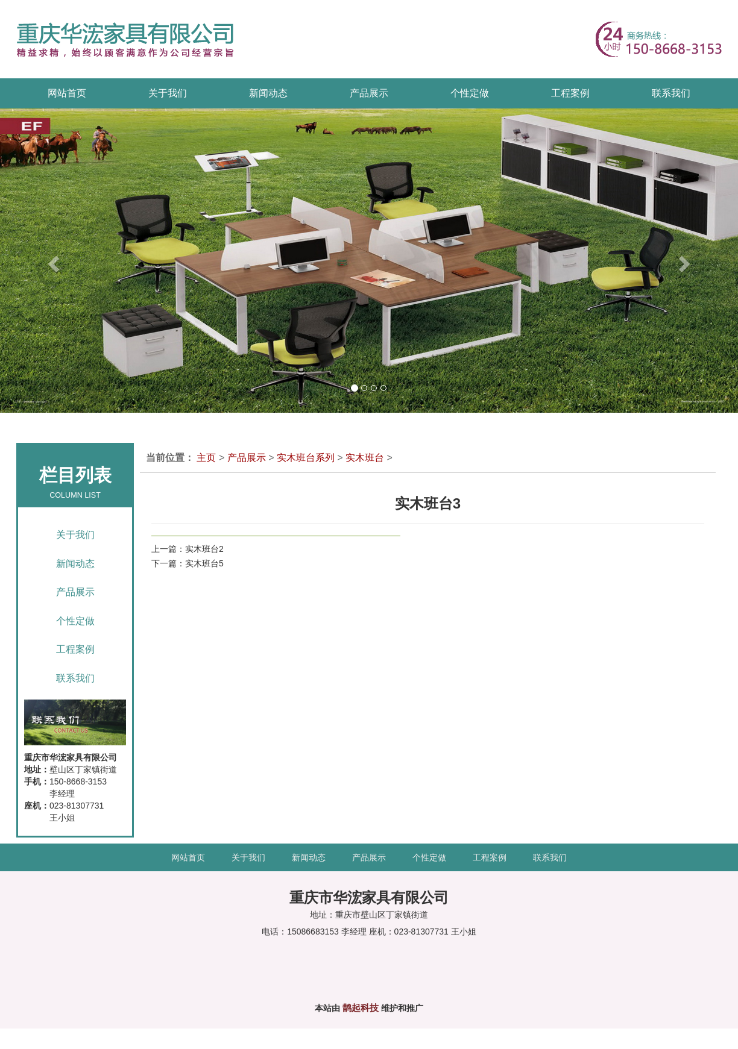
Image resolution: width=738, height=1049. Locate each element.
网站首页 (67, 93)
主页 (206, 457)
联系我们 (75, 678)
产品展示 (75, 592)
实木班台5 (204, 563)
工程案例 (75, 649)
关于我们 (75, 535)
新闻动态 (75, 564)
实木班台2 (204, 549)
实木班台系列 (306, 457)
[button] (37, 260)
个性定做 (75, 621)
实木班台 (364, 457)
